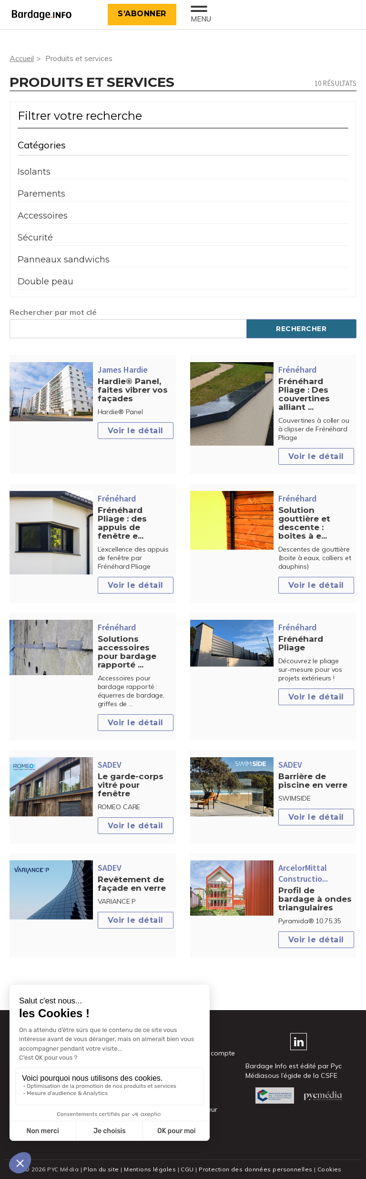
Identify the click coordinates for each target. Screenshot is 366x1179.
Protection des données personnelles (255, 1169)
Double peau (45, 281)
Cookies (329, 1169)
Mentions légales (150, 1169)
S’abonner (142, 13)
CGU (187, 1169)
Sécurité (35, 237)
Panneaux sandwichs (64, 259)
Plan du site (101, 1169)
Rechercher (301, 328)
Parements (41, 193)
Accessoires (43, 215)
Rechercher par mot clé (53, 312)
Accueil (22, 58)
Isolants (34, 172)
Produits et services (78, 58)
